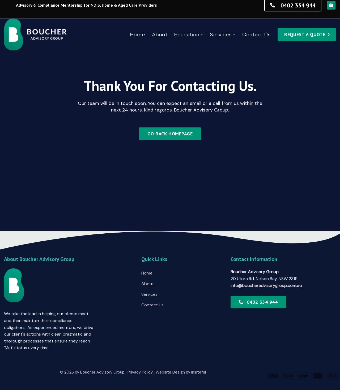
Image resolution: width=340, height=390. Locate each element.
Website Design (170, 372)
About (159, 34)
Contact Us (256, 34)
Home (137, 34)
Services (222, 34)
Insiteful (198, 372)
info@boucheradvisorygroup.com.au (266, 285)
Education (188, 34)
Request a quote (304, 34)
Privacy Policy (140, 372)
